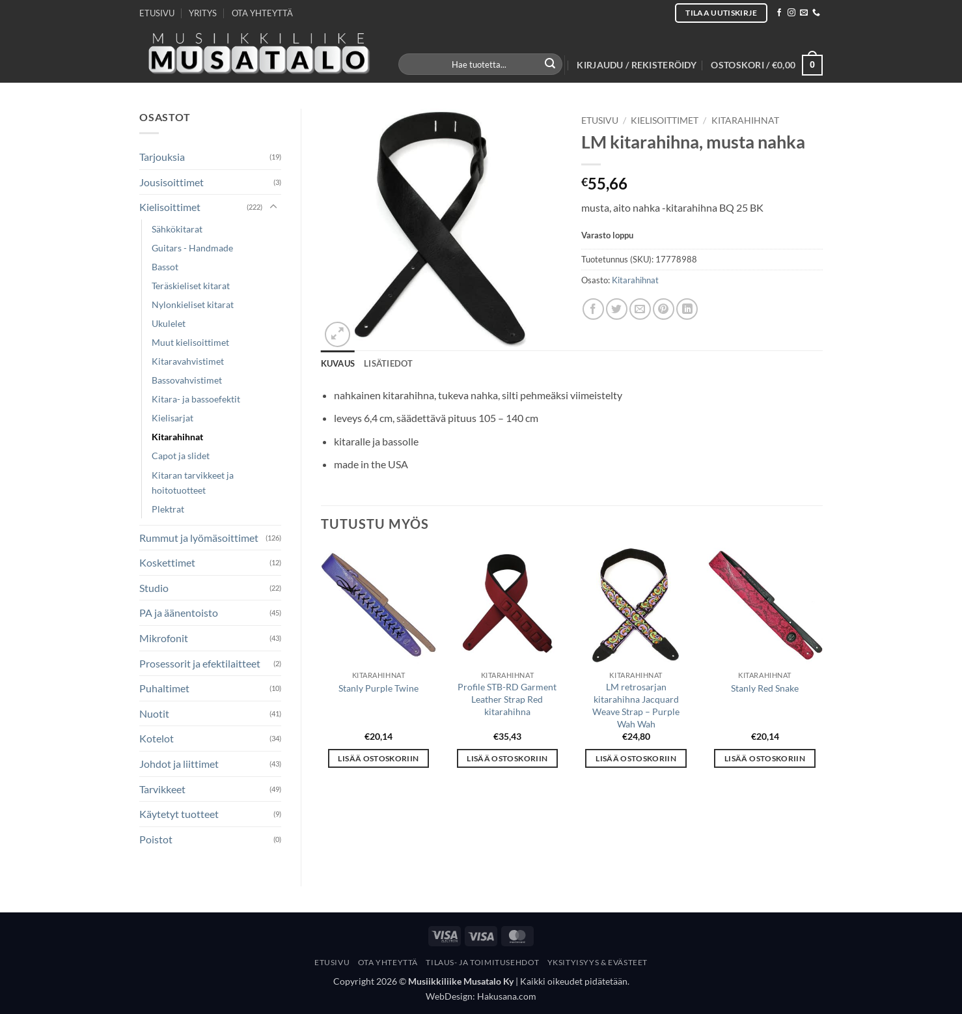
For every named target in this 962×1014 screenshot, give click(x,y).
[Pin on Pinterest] (663, 309)
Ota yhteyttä (388, 962)
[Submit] (551, 64)
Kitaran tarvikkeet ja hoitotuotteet (193, 483)
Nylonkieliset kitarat (193, 304)
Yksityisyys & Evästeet (597, 962)
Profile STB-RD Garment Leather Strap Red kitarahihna (507, 698)
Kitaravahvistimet (188, 361)
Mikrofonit (163, 638)
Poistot (155, 839)
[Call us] (816, 13)
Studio (154, 588)
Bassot (165, 266)
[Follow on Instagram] (791, 13)
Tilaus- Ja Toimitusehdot (482, 962)
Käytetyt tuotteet (179, 814)
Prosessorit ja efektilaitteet (199, 663)
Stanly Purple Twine (378, 688)
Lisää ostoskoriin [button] (378, 758)
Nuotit (154, 713)
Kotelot (156, 738)
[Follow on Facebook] (779, 13)
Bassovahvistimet (187, 380)
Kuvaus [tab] (338, 363)
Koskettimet (167, 562)
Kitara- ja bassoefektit (196, 398)
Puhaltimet (164, 688)
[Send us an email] (804, 13)
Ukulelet (169, 323)
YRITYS (203, 13)
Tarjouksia (162, 156)
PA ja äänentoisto (178, 612)
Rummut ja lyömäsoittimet (198, 537)
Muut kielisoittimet (190, 342)
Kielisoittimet (169, 207)
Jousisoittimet (171, 182)
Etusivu (599, 120)
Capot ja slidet (181, 455)
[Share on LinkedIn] (687, 309)
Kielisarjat (172, 417)
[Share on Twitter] (616, 309)
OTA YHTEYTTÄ (262, 13)
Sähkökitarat (177, 228)
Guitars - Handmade (192, 247)
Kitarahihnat (177, 436)
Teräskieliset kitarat (191, 285)
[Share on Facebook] (593, 309)
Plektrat (168, 508)
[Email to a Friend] (640, 309)
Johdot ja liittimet (179, 763)
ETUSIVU (156, 13)
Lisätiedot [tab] (388, 363)
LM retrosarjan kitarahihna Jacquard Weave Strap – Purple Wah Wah (636, 705)
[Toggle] (273, 207)
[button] (636, 65)
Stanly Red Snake (765, 688)
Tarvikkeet (162, 789)
